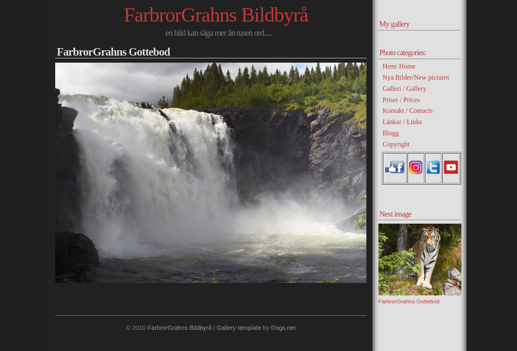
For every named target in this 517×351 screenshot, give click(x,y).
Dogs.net (283, 327)
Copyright (396, 144)
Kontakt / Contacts (408, 110)
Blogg (391, 132)
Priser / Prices (401, 99)
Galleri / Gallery (405, 88)
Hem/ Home (399, 66)
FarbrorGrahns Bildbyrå (216, 15)
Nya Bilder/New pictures (416, 77)
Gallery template (239, 327)
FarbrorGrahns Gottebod (113, 52)
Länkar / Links (402, 121)
